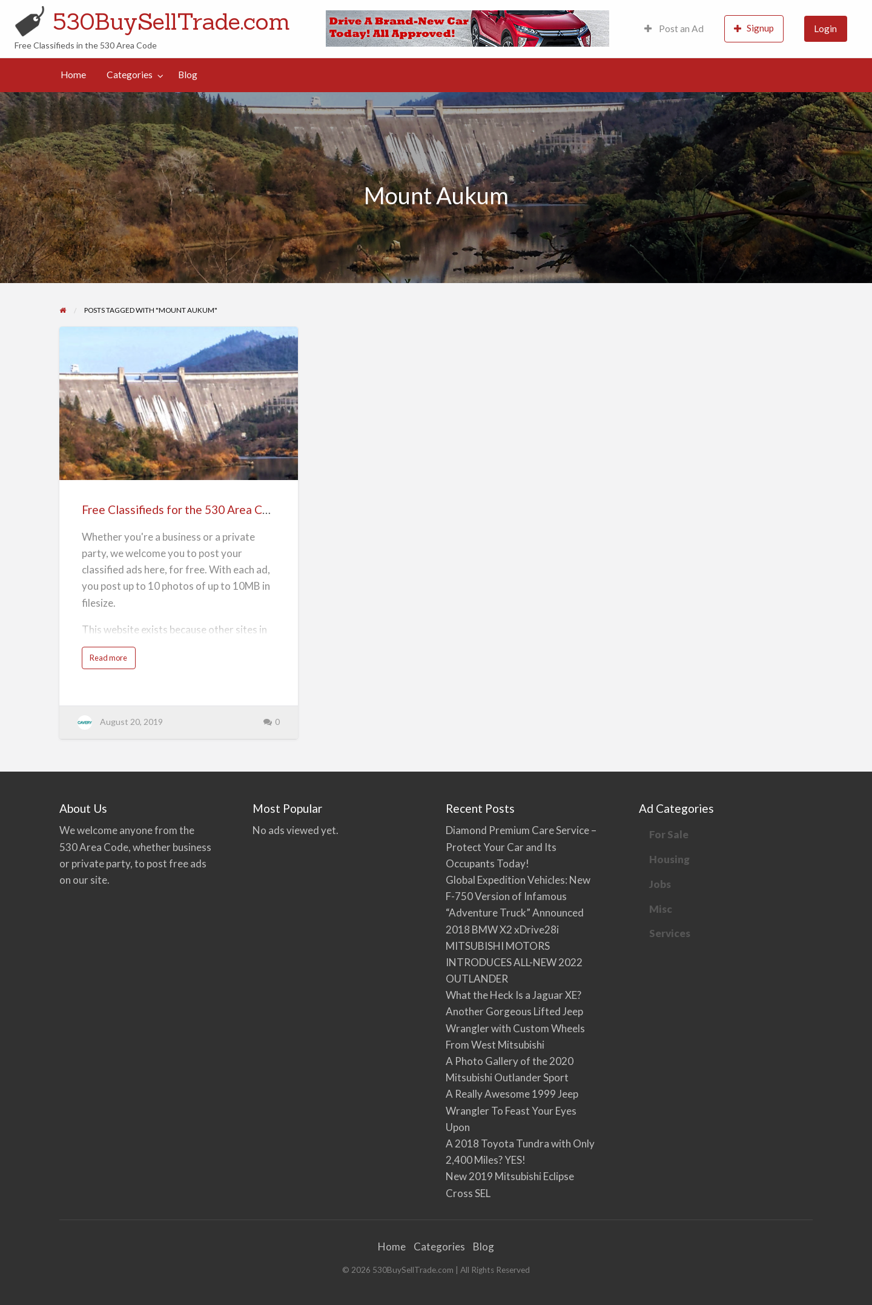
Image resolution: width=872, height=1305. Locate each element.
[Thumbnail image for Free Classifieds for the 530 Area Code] (178, 403)
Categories (130, 74)
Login (825, 28)
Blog (187, 74)
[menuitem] (674, 29)
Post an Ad (674, 28)
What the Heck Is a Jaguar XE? (513, 995)
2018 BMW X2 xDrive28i (502, 929)
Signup (754, 28)
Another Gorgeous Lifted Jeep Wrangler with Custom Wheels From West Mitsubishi (515, 1027)
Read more (111, 660)
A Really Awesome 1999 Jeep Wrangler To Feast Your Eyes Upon (512, 1110)
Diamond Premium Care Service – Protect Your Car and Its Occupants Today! (521, 846)
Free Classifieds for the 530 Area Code (182, 509)
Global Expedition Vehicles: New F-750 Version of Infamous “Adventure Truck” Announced (518, 896)
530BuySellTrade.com (171, 21)
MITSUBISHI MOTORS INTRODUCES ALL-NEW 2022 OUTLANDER (514, 962)
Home (73, 74)
